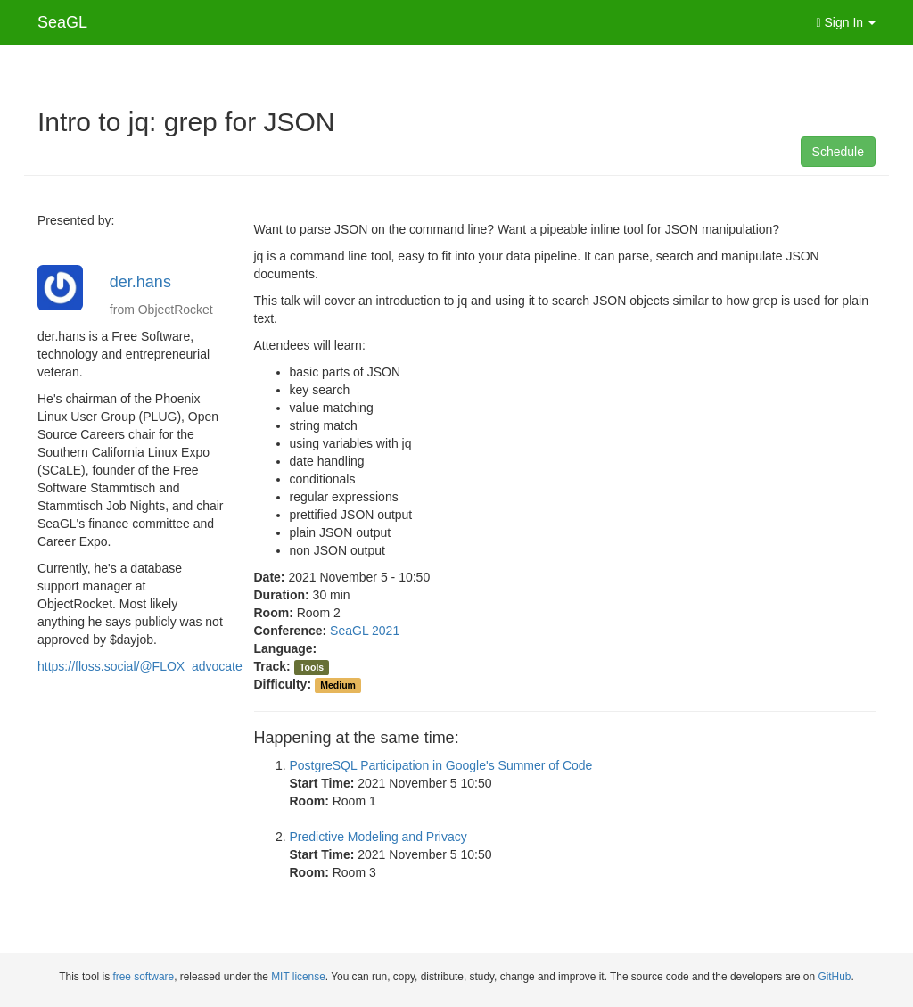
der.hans (140, 282)
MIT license (298, 976)
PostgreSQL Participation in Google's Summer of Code (441, 765)
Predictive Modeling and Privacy (378, 837)
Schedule (838, 151)
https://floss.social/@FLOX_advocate (140, 666)
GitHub (834, 976)
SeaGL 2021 (364, 630)
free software (143, 976)
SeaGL (62, 22)
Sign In (846, 22)
